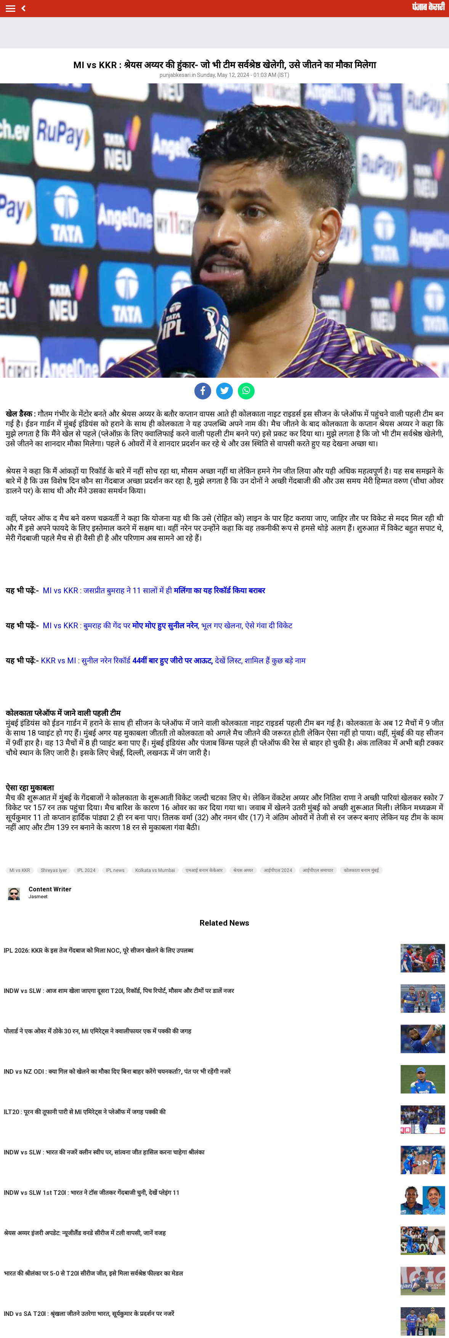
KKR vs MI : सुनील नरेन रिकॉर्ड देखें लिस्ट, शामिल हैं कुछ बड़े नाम (173, 660)
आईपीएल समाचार (318, 870)
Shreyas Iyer (54, 870)
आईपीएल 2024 (278, 870)
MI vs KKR (20, 870)
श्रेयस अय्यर (243, 870)
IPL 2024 (86, 870)
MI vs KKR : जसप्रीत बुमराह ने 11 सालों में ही (154, 590)
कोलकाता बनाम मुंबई (361, 870)
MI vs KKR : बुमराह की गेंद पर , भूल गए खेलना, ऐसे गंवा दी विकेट (167, 625)
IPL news (115, 870)
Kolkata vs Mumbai (155, 870)
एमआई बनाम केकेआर (204, 870)
